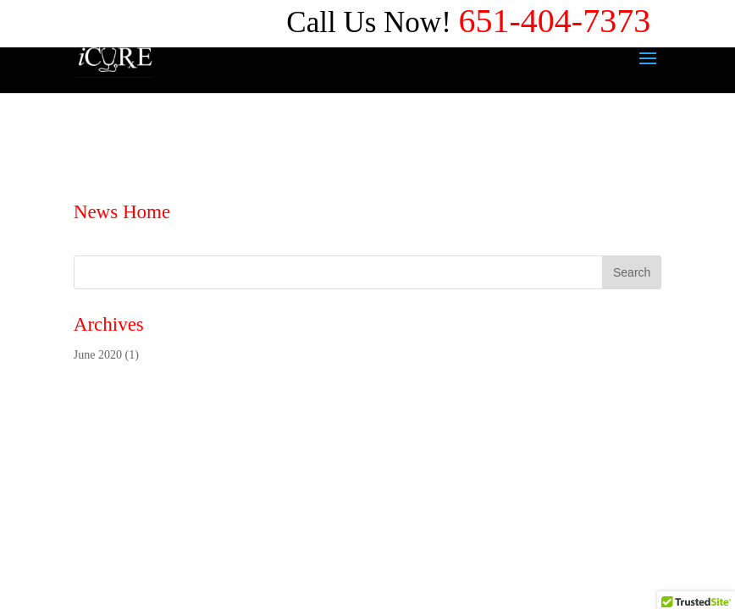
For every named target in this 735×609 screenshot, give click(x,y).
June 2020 (98, 354)
